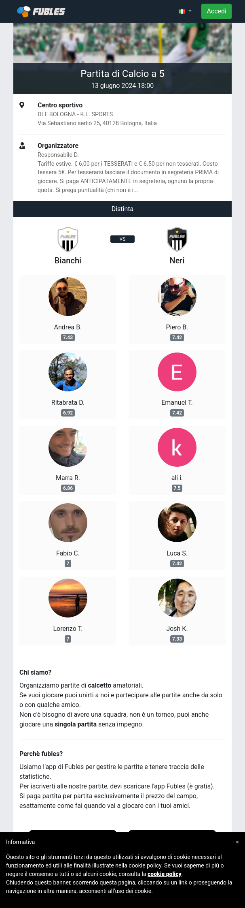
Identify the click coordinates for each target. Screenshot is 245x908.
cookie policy (165, 874)
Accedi (216, 11)
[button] (185, 11)
